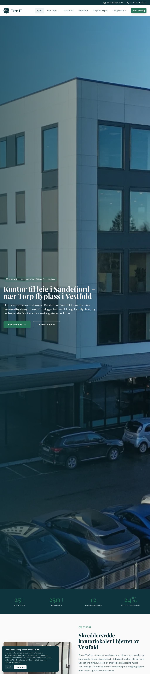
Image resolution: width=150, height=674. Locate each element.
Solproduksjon (100, 10)
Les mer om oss (46, 324)
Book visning (139, 10)
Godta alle (20, 667)
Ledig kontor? (119, 10)
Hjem (39, 10)
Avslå (8, 667)
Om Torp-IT (53, 10)
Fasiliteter (68, 10)
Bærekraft (83, 10)
